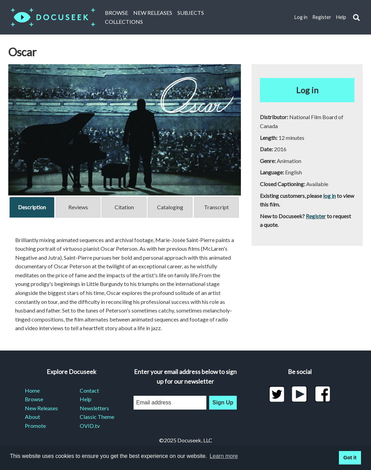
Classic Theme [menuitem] (97, 416)
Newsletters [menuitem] (94, 408)
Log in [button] (307, 90)
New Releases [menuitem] (41, 408)
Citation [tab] (124, 207)
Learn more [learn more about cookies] (223, 456)
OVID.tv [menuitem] (90, 425)
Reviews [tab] (78, 207)
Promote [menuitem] (35, 425)
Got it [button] (350, 457)
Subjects (190, 12)
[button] (356, 17)
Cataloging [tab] (170, 207)
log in (329, 195)
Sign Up (223, 402)
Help (341, 17)
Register (321, 17)
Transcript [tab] (216, 207)
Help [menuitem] (85, 399)
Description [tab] (32, 207)
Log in (300, 17)
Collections (124, 21)
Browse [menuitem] (34, 399)
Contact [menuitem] (89, 390)
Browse (116, 12)
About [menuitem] (32, 416)
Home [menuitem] (32, 390)
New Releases (152, 12)
